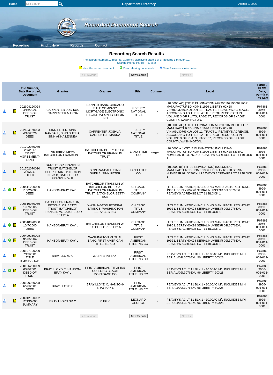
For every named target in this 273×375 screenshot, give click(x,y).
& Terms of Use (150, 325)
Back (80, 325)
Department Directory (139, 4)
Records (76, 45)
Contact (101, 45)
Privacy (135, 325)
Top (68, 325)
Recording (21, 45)
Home (96, 325)
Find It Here (50, 45)
